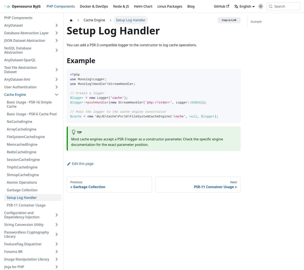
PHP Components (61, 6)
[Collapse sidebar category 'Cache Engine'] (56, 94)
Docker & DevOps (94, 6)
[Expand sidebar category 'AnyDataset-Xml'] (56, 79)
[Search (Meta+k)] (284, 6)
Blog (190, 6)
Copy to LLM (229, 20)
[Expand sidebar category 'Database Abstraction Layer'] (56, 33)
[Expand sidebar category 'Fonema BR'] (56, 251)
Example (256, 21)
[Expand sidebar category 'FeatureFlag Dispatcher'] (56, 244)
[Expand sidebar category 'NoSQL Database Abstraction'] (56, 50)
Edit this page (80, 163)
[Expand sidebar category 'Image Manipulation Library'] (56, 259)
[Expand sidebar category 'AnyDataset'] (56, 25)
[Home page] (71, 20)
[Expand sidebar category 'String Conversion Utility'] (56, 224)
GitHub (221, 6)
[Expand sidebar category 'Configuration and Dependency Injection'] (56, 214)
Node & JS (121, 6)
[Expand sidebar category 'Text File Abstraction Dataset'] (56, 69)
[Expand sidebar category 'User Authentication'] (56, 87)
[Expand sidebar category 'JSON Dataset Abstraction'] (56, 40)
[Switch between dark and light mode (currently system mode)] (260, 6)
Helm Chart (143, 6)
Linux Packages (169, 6)
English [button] (242, 6)
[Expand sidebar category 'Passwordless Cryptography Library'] (56, 234)
